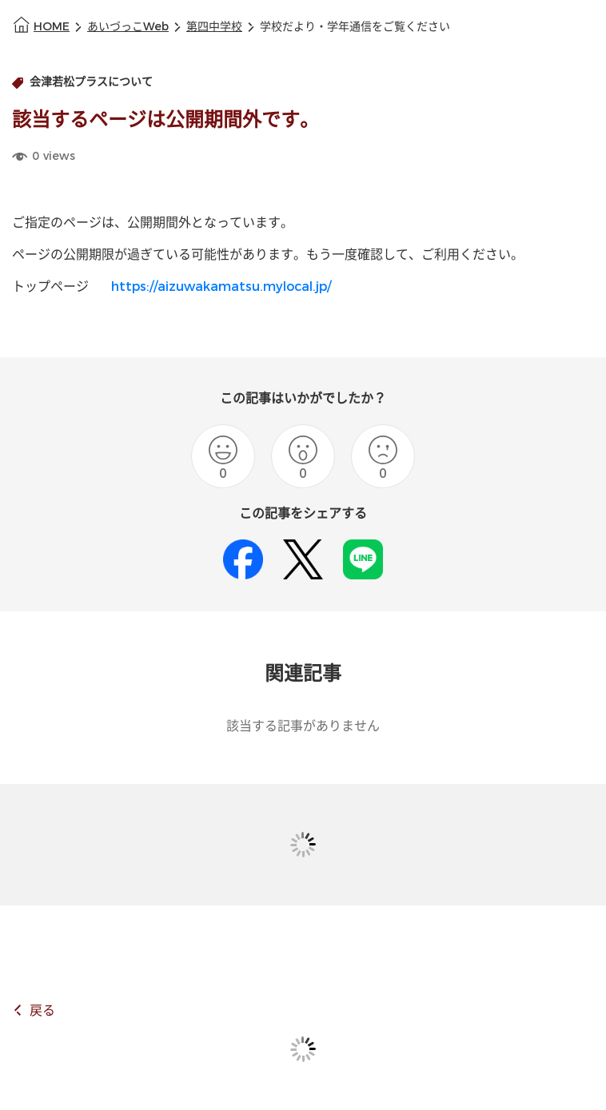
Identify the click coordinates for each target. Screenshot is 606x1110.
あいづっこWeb (128, 26)
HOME (52, 26)
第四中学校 (214, 26)
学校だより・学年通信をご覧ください (355, 26)
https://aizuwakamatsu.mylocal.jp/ (221, 286)
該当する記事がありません (303, 726)
